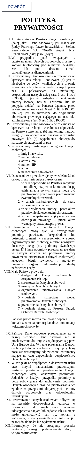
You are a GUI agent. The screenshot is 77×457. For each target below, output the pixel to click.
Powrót (16, 7)
